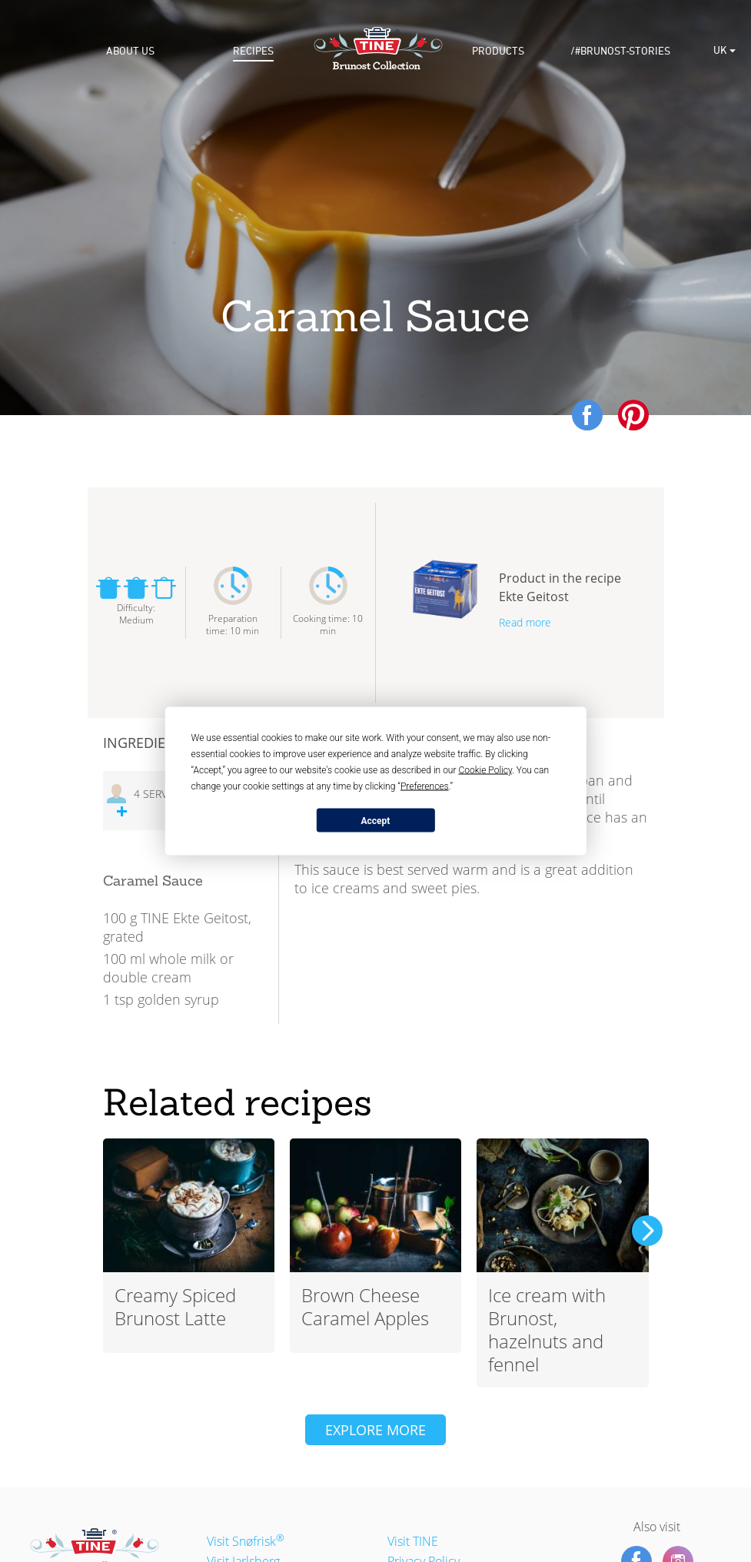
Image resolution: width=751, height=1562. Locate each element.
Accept (375, 820)
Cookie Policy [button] (485, 770)
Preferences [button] (424, 786)
